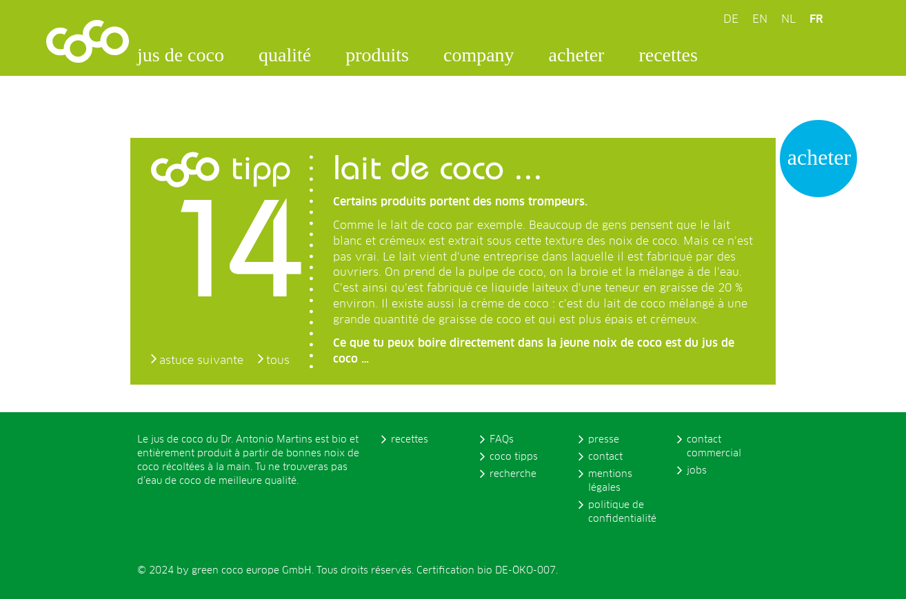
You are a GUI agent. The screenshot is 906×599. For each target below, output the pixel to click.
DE (730, 19)
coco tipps (514, 457)
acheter (577, 54)
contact (605, 457)
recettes (668, 54)
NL (788, 19)
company (478, 54)
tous (278, 360)
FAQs (502, 440)
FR (816, 19)
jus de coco (180, 54)
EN (759, 19)
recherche (513, 474)
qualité (285, 54)
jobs (697, 471)
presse (603, 440)
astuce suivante (201, 360)
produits (377, 54)
